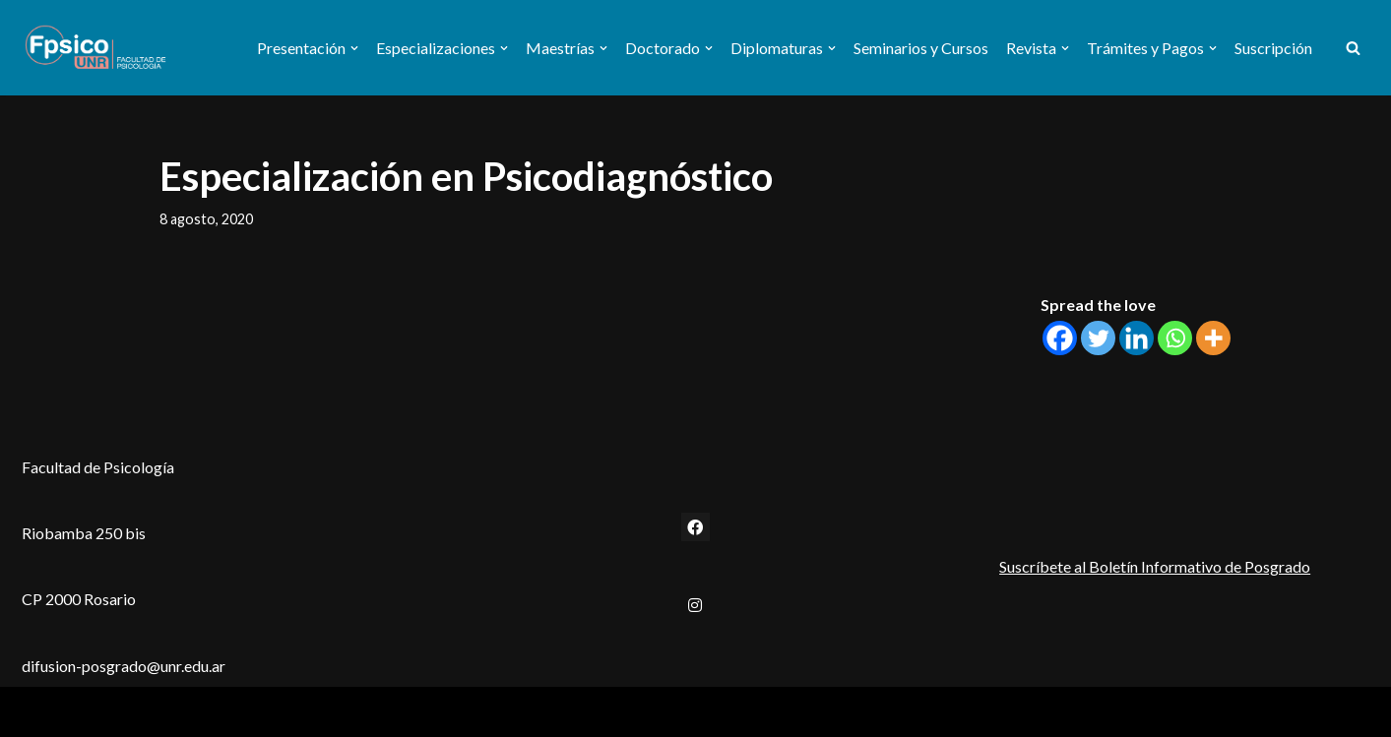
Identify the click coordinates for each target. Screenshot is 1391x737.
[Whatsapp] (1175, 338)
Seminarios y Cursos (921, 47)
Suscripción (1273, 47)
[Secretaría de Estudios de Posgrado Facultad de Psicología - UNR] (95, 48)
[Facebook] (1060, 338)
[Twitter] (1098, 338)
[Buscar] (1353, 47)
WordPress (187, 712)
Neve (40, 712)
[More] (1213, 338)
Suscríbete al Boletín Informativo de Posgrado (1154, 566)
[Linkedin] (1136, 338)
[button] (354, 48)
